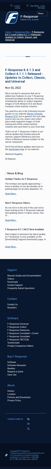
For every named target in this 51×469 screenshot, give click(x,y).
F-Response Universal (18, 324)
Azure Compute (35, 113)
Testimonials (13, 342)
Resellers (12, 307)
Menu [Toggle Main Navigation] (40, 13)
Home (8, 32)
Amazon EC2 (11, 116)
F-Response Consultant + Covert (22, 333)
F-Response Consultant (18, 336)
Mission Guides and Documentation (24, 275)
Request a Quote (15, 371)
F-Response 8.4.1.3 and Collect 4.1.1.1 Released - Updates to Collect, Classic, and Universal (24, 36)
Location (11, 394)
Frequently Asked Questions (20, 288)
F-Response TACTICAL (18, 339)
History (10, 391)
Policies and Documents (19, 397)
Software (11, 362)
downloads (14, 149)
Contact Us (12, 304)
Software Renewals (16, 365)
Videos (10, 278)
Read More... (11, 193)
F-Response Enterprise (18, 330)
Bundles (11, 368)
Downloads (12, 282)
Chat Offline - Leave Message (36, 6)
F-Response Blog (21, 32)
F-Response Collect (16, 327)
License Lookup (15, 6)
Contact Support (15, 285)
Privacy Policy (14, 400)
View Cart (11, 374)
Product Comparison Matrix (20, 346)
